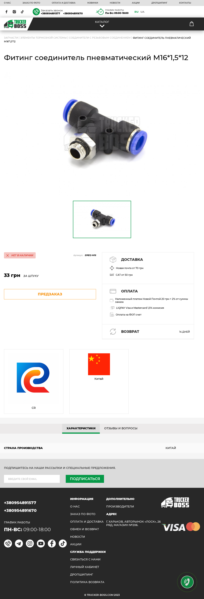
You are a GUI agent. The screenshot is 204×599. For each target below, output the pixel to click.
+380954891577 (50, 13)
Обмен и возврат (84, 529)
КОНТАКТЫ (185, 3)
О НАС (7, 3)
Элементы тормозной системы (43, 37)
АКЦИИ (136, 3)
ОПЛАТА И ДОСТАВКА (64, 3)
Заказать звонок (52, 10)
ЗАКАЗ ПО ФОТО (31, 3)
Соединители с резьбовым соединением (100, 37)
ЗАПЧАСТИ (11, 37)
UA (142, 11)
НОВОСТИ (115, 3)
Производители (120, 506)
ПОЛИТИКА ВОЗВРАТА (87, 582)
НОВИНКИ (92, 3)
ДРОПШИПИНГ (159, 3)
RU (136, 11)
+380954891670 (73, 13)
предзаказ (50, 294)
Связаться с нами (85, 559)
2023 (117, 594)
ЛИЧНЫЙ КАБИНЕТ (84, 567)
